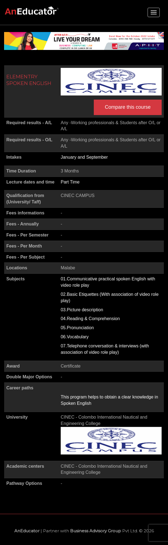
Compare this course (128, 107)
